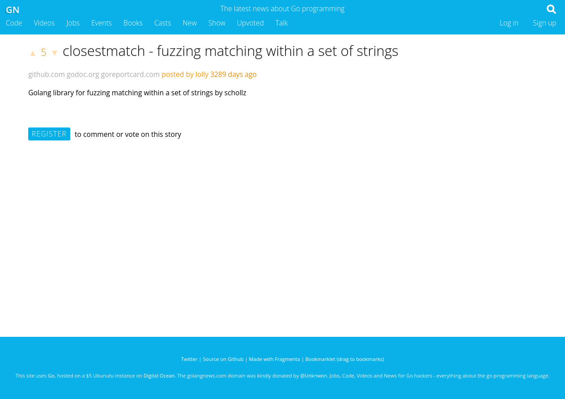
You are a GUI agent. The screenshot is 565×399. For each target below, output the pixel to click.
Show (216, 23)
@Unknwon (313, 375)
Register (49, 134)
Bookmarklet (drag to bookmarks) (345, 359)
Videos (44, 23)
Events (101, 23)
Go (51, 375)
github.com (46, 74)
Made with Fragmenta (274, 359)
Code (14, 23)
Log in (509, 23)
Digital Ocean (159, 375)
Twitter (189, 359)
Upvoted (250, 23)
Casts (162, 23)
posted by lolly (184, 74)
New (190, 23)
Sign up (545, 23)
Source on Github (223, 359)
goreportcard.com (130, 74)
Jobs (73, 23)
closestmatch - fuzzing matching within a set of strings (230, 50)
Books (133, 23)
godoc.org (83, 74)
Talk (282, 23)
